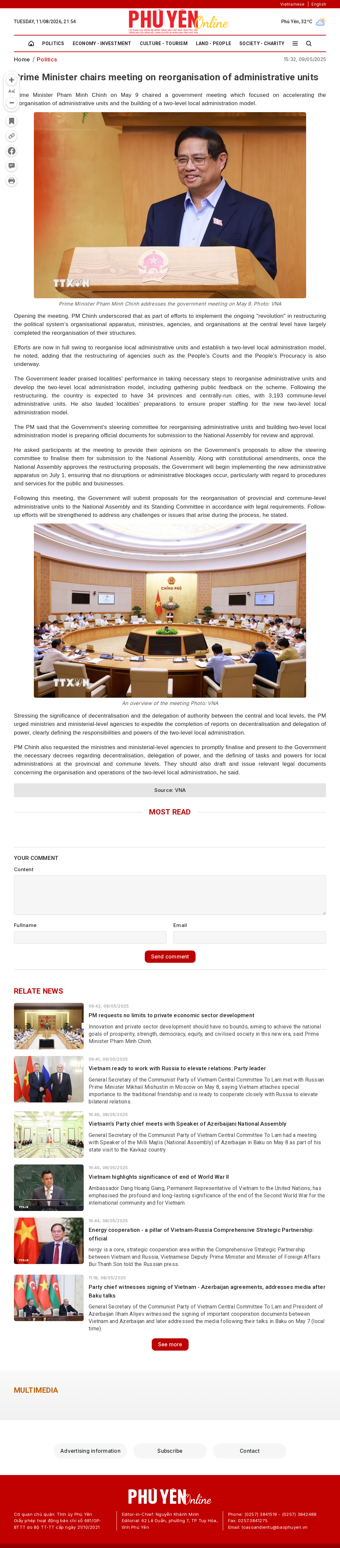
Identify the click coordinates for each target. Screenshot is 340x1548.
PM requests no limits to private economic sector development (171, 1015)
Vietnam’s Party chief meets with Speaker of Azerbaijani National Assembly (187, 1123)
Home (22, 59)
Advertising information (90, 1450)
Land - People (213, 43)
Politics (53, 43)
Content (24, 869)
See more (170, 1344)
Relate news (38, 990)
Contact (250, 1450)
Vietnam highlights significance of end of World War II (159, 1176)
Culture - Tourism (164, 43)
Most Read (170, 812)
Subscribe (169, 1450)
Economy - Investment (102, 43)
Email (180, 925)
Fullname (25, 925)
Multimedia (36, 1389)
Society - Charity (261, 43)
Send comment (170, 956)
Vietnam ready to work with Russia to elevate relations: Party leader (177, 1068)
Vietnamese (292, 4)
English (318, 4)
